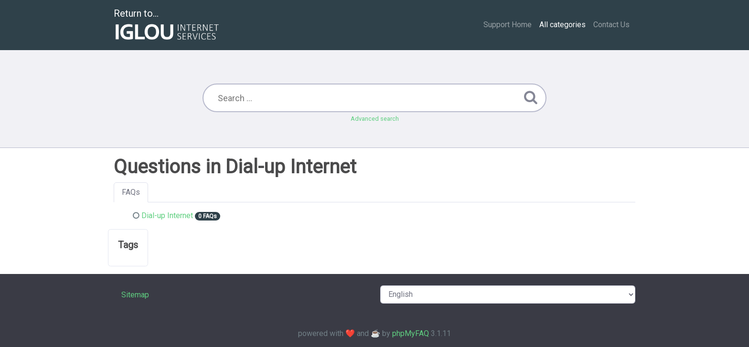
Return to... (167, 25)
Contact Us (611, 24)
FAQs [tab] (131, 192)
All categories (562, 24)
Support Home (507, 24)
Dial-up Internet (167, 215)
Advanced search (375, 118)
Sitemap (135, 294)
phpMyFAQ (410, 333)
